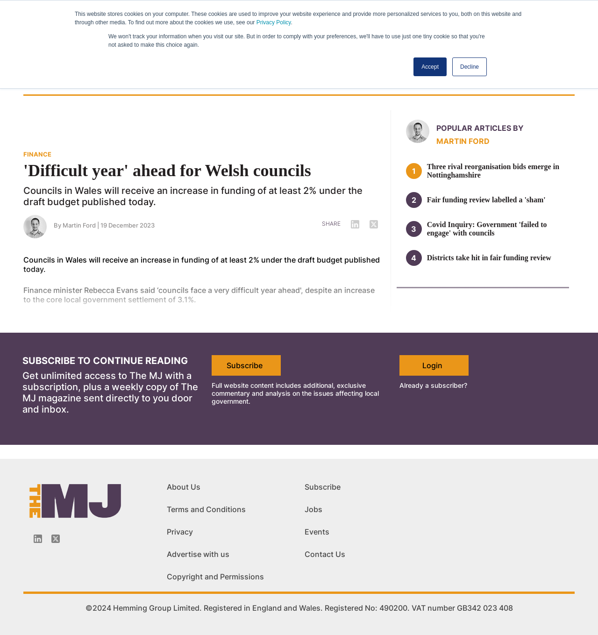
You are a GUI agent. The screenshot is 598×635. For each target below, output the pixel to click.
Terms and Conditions (206, 509)
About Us (183, 487)
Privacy (180, 531)
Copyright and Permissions (215, 576)
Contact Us (325, 554)
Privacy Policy (273, 22)
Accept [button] (430, 67)
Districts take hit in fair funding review (489, 258)
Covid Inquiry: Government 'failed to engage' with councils (487, 229)
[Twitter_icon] (55, 539)
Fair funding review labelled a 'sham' (486, 200)
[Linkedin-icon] (38, 539)
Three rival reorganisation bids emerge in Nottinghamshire (493, 171)
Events (317, 531)
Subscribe (245, 365)
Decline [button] (469, 67)
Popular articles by (480, 128)
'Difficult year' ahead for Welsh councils (167, 170)
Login (432, 365)
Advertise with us (198, 554)
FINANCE (37, 154)
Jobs (313, 509)
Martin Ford (463, 141)
